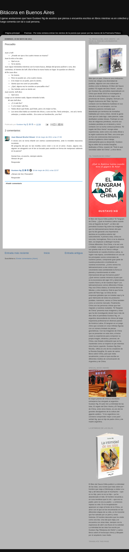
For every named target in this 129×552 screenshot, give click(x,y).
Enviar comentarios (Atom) (27, 258)
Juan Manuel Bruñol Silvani (23, 137)
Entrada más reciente (17, 253)
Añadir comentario (14, 183)
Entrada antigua (74, 253)
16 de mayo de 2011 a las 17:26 (49, 137)
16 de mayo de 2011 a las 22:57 (46, 170)
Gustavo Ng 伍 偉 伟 (20, 170)
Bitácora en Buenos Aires (27, 12)
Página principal (12, 33)
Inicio (47, 253)
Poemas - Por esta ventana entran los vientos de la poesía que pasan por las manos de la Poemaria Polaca (72, 33)
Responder (15, 162)
